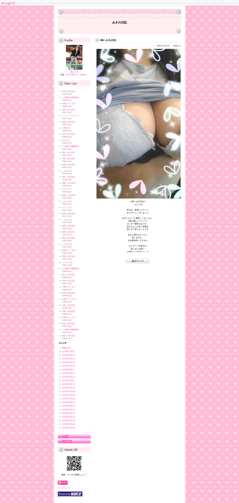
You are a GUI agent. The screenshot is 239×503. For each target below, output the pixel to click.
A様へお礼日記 (68, 281)
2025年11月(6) (68, 351)
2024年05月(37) (68, 417)
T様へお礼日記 (68, 91)
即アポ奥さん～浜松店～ (77, 74)
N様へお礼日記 (68, 164)
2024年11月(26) (68, 395)
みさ (74, 72)
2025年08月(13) (68, 362)
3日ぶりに (66, 140)
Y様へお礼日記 (68, 311)
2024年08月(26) (68, 406)
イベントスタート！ (71, 116)
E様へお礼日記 (68, 226)
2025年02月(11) (68, 384)
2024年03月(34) (68, 424)
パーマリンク (64, 488)
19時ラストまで (69, 287)
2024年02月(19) (68, 428)
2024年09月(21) (68, 402)
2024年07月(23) (68, 409)
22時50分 (66, 128)
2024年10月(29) (68, 398)
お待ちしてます (69, 250)
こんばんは (67, 171)
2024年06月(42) (68, 413)
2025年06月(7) (68, 369)
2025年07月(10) (68, 366)
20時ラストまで (69, 103)
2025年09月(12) (68, 359)
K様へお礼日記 (68, 232)
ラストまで (67, 189)
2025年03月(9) (68, 380)
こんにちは (67, 201)
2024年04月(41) (68, 420)
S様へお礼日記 (68, 152)
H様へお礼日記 (68, 122)
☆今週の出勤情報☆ (71, 97)
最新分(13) (66, 348)
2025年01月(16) (68, 388)
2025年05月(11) (68, 373)
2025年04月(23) (68, 377)
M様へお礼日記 (69, 183)
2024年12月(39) (68, 391)
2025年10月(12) (68, 355)
